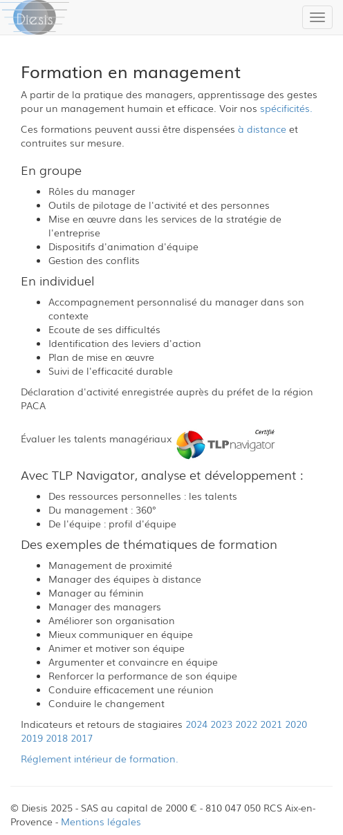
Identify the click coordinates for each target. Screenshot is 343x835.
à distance (262, 128)
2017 (82, 737)
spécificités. (286, 108)
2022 (246, 724)
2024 (196, 724)
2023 (221, 724)
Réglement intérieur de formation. (99, 758)
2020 (296, 724)
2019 (32, 737)
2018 (57, 737)
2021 (271, 724)
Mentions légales (101, 821)
